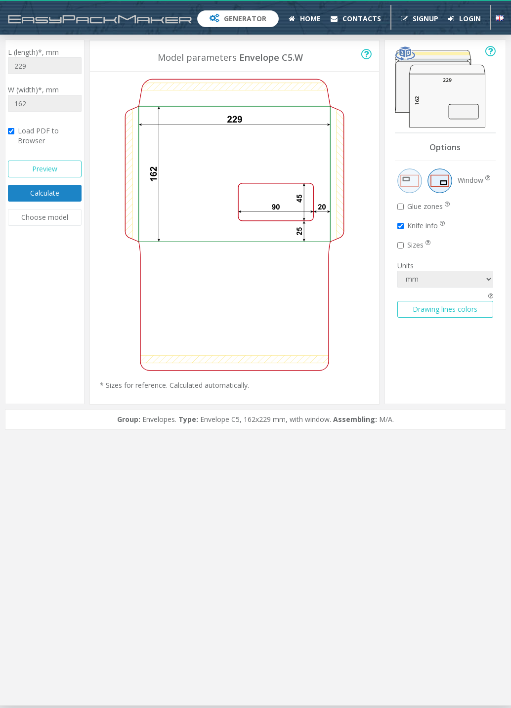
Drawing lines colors (445, 309)
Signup (419, 18)
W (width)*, (33, 89)
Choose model (44, 217)
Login (464, 18)
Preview (44, 168)
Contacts (356, 18)
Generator (238, 18)
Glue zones (423, 206)
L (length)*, (33, 52)
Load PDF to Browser (33, 135)
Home (305, 18)
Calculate (44, 193)
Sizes (413, 245)
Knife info (421, 225)
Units (405, 265)
